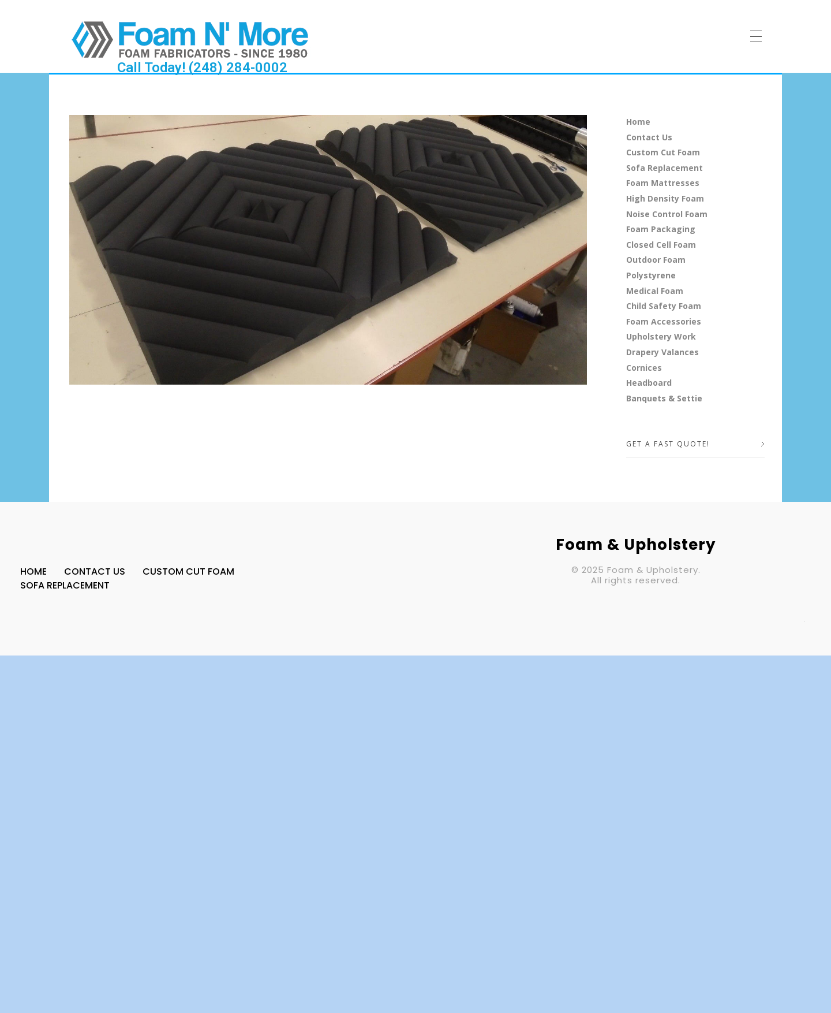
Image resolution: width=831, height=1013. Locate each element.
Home (638, 121)
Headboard (649, 382)
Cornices (644, 367)
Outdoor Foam (656, 259)
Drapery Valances (662, 352)
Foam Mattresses (662, 182)
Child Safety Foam (663, 305)
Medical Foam (654, 290)
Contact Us (649, 137)
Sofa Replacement (664, 167)
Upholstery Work (661, 336)
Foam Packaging (660, 229)
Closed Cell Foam (661, 244)
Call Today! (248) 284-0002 (202, 67)
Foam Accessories (663, 321)
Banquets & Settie (664, 398)
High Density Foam (665, 198)
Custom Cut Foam (663, 152)
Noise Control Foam (667, 213)
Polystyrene (651, 275)
